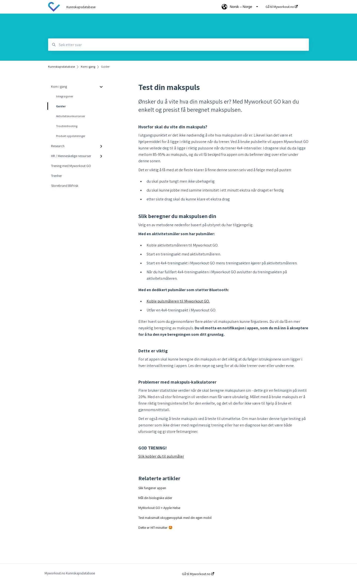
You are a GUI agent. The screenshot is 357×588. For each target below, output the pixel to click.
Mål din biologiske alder (155, 498)
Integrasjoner (64, 96)
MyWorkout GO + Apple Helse (159, 507)
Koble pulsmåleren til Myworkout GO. (178, 301)
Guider (57, 106)
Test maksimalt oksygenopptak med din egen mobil (174, 517)
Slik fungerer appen (152, 488)
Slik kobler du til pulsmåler (161, 456)
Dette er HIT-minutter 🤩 (155, 527)
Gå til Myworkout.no (198, 574)
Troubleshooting (66, 126)
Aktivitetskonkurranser (70, 116)
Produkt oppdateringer (70, 136)
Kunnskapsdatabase (80, 7)
